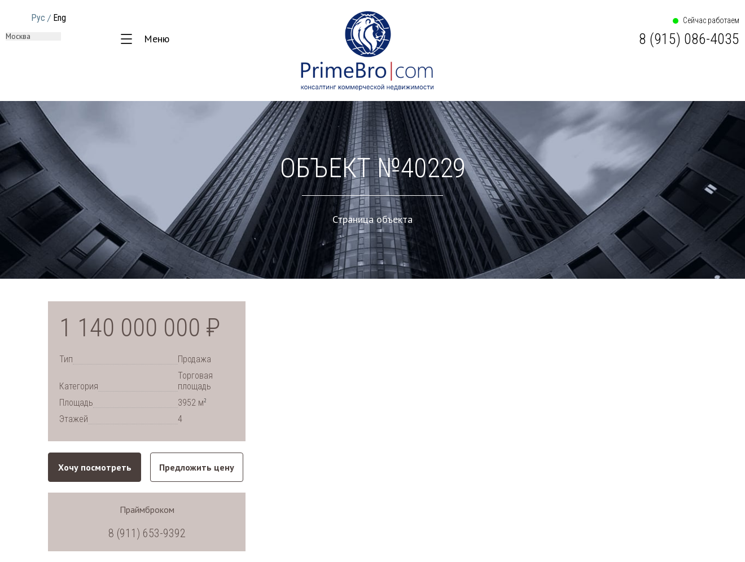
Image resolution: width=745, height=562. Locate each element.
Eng (59, 17)
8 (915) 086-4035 (689, 39)
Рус (38, 17)
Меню (156, 38)
